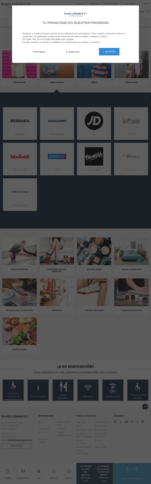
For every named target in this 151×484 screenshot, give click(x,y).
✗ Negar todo (72, 51)
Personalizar (39, 51)
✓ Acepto (109, 51)
